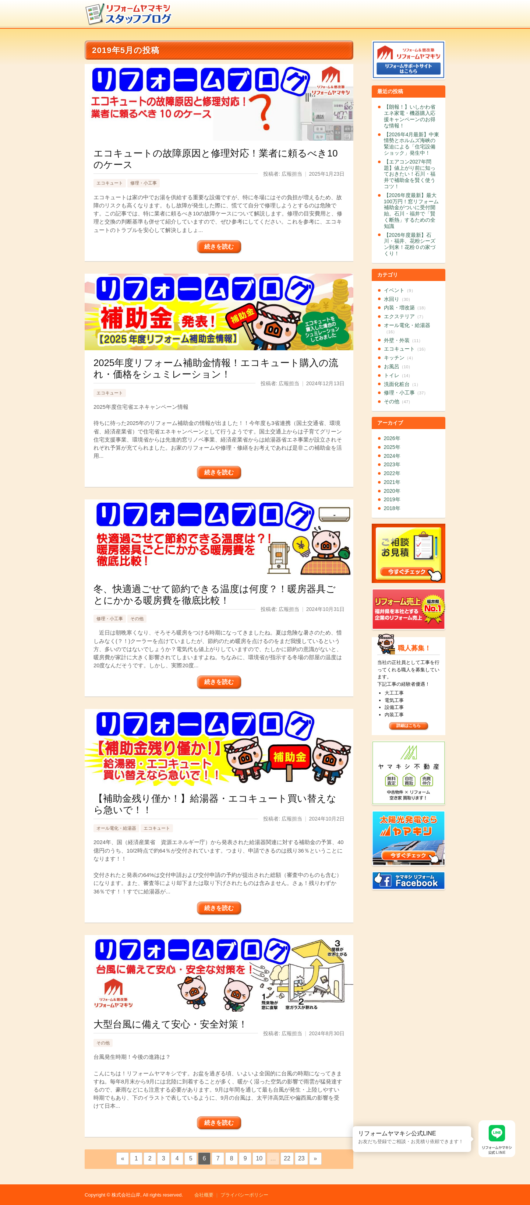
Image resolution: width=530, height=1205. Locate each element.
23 (301, 1158)
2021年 (392, 482)
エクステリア (405, 316)
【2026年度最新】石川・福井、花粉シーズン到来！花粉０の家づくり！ (409, 244)
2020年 (392, 491)
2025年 (392, 447)
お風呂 (398, 366)
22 (287, 1158)
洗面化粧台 (402, 384)
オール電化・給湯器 (116, 828)
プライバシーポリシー (244, 1195)
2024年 (392, 456)
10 (259, 1158)
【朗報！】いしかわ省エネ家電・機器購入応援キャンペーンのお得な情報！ (409, 116)
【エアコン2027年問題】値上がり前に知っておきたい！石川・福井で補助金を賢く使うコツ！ (409, 174)
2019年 (392, 499)
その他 (137, 618)
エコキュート (109, 183)
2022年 (392, 473)
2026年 (392, 438)
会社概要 (203, 1195)
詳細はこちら (408, 725)
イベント (400, 290)
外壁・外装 (403, 340)
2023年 (392, 464)
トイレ (398, 375)
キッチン (400, 358)
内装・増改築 (406, 307)
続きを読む (219, 246)
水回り (398, 299)
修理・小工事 (143, 183)
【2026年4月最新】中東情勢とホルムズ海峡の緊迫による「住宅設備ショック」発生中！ (411, 143)
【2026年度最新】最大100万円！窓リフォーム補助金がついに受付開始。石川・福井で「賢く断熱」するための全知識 (411, 210)
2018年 (392, 508)
